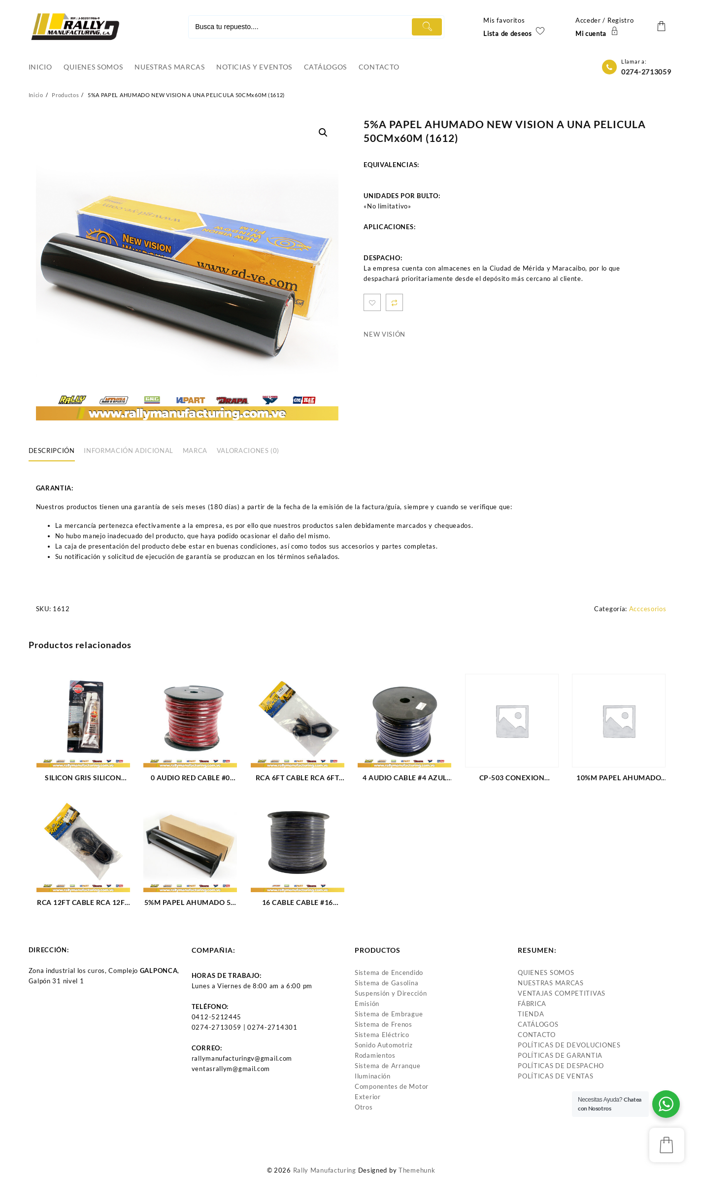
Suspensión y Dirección (391, 993)
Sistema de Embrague (389, 1014)
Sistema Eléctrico (382, 1035)
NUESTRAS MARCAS (551, 983)
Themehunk (417, 1170)
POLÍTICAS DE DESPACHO (561, 1066)
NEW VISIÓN (384, 334)
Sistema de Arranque (387, 1066)
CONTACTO (537, 1035)
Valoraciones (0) (248, 450)
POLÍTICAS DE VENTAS (555, 1076)
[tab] (55, 451)
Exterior (368, 1097)
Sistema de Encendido (389, 972)
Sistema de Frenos (383, 1024)
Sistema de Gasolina (386, 983)
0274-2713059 (646, 72)
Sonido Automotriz (384, 1045)
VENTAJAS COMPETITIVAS (561, 993)
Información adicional (128, 450)
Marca (195, 450)
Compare (394, 302)
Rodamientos (375, 1055)
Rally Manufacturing (324, 1170)
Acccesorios (648, 609)
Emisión (367, 1003)
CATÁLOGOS (538, 1024)
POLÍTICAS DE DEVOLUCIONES (569, 1045)
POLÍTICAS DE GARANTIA (560, 1055)
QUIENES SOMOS (546, 972)
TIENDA (531, 1014)
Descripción (52, 450)
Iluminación (373, 1076)
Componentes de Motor (392, 1086)
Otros (364, 1107)
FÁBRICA (532, 1003)
